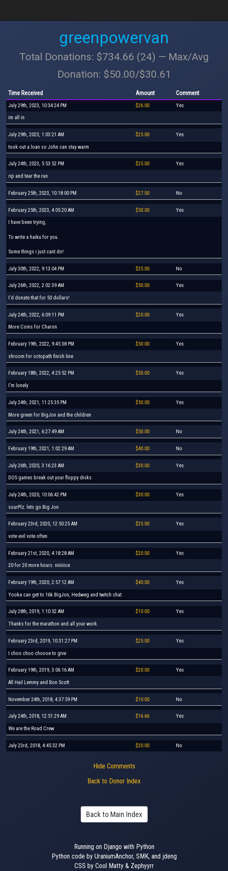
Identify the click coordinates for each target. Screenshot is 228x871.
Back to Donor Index (114, 781)
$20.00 (142, 315)
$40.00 (142, 448)
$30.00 (142, 466)
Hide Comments (114, 766)
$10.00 (142, 611)
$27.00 (142, 193)
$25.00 (142, 134)
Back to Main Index (114, 814)
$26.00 (142, 105)
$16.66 (142, 716)
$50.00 (142, 210)
